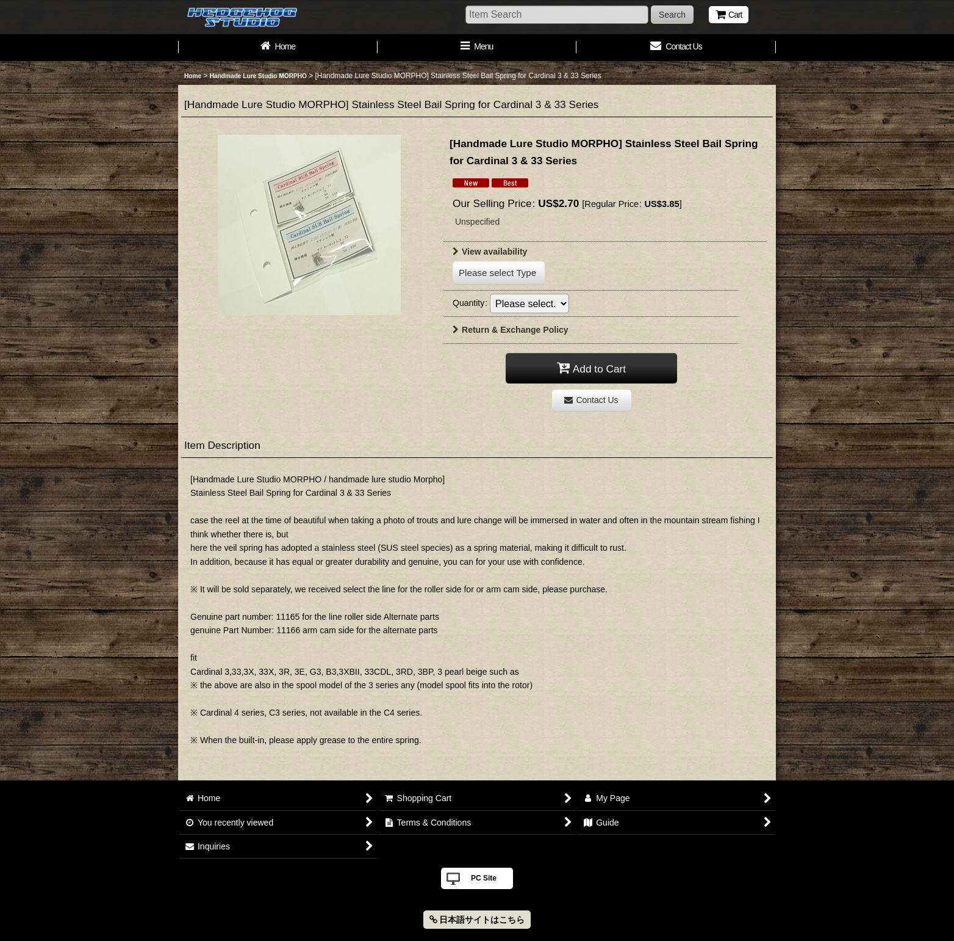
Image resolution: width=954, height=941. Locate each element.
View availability (490, 251)
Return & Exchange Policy (510, 330)
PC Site (484, 878)
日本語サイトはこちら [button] (477, 920)
